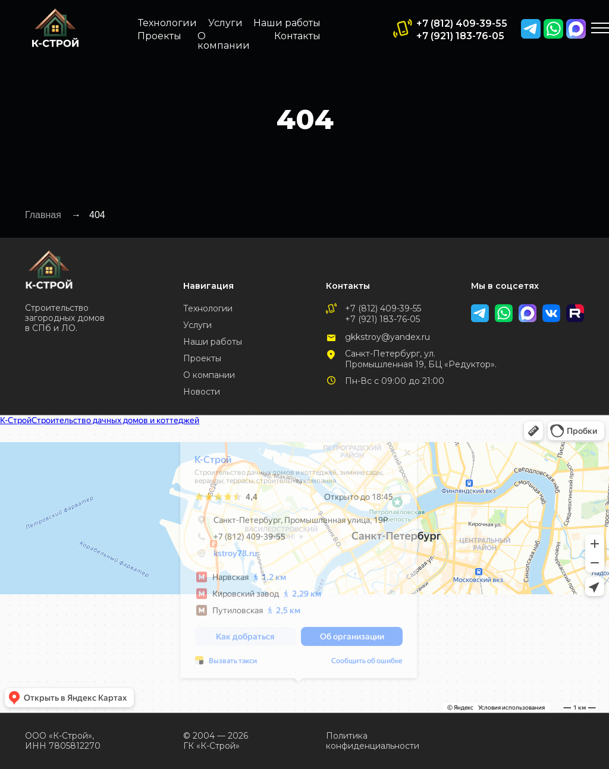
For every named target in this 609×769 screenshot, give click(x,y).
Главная (43, 215)
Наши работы (287, 23)
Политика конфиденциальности (372, 740)
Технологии (167, 23)
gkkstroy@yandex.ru (387, 337)
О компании (223, 40)
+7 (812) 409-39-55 (461, 23)
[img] (576, 29)
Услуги (225, 23)
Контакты (297, 36)
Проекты (159, 36)
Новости (201, 391)
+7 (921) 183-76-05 (460, 36)
